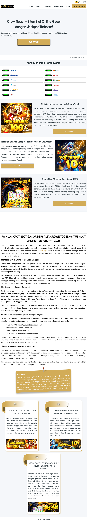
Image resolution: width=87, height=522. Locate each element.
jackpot (39, 6)
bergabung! (69, 131)
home (31, 6)
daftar (34, 42)
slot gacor (48, 6)
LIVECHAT (80, 2)
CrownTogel (42, 251)
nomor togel (58, 6)
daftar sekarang (79, 6)
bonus (68, 6)
